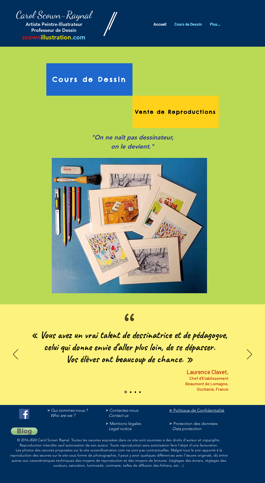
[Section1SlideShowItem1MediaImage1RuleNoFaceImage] (135, 392)
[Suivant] (249, 354)
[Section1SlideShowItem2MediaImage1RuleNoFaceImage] (125, 392)
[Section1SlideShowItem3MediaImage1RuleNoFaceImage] (130, 392)
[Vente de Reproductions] (175, 112)
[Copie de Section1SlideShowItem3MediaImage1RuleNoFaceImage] (140, 392)
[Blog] (24, 431)
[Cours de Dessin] (89, 79)
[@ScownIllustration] (24, 414)
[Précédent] (15, 354)
